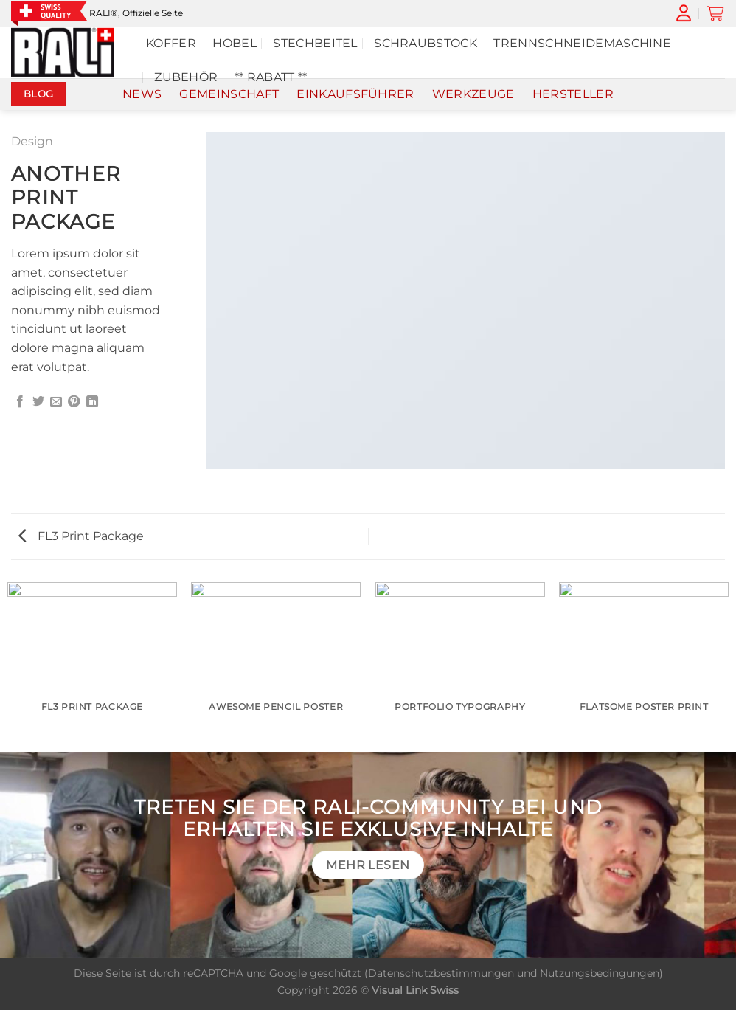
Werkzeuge (473, 94)
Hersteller (573, 94)
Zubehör (186, 77)
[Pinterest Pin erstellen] (74, 402)
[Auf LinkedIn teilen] (92, 402)
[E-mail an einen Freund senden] (56, 402)
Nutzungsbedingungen (599, 973)
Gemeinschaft (229, 94)
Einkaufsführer (355, 94)
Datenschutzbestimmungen (441, 973)
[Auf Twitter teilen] (38, 402)
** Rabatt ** (271, 77)
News (142, 94)
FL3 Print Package (81, 536)
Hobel (234, 43)
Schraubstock (425, 43)
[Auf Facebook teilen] (20, 402)
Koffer (171, 43)
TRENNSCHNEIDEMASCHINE (582, 43)
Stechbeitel (315, 43)
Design (32, 141)
